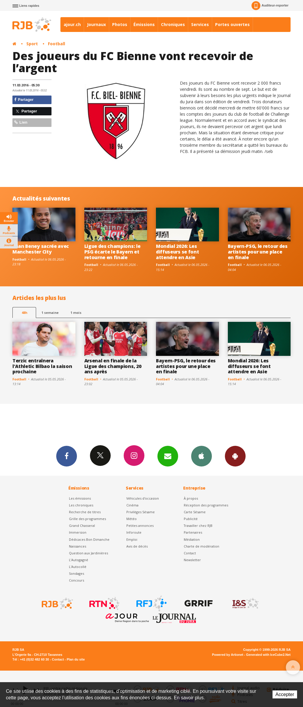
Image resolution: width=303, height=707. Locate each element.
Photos (119, 24)
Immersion (77, 532)
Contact (190, 553)
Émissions (144, 24)
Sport (32, 43)
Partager (23, 99)
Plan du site (76, 659)
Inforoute (133, 532)
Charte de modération (201, 546)
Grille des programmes (87, 519)
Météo (131, 519)
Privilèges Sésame (140, 512)
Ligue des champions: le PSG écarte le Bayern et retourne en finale (112, 252)
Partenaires (193, 532)
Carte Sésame (195, 512)
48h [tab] (24, 312)
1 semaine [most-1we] (50, 312)
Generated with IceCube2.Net (268, 654)
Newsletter (192, 560)
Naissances (77, 546)
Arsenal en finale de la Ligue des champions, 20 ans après (112, 366)
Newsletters (167, 456)
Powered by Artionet (227, 654)
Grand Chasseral (82, 525)
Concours (76, 580)
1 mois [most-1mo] (75, 312)
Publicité (191, 519)
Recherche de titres (85, 512)
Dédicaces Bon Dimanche (89, 539)
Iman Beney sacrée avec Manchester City (40, 249)
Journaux (96, 24)
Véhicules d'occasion (142, 498)
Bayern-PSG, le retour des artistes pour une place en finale (258, 252)
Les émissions (80, 498)
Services (200, 24)
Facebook (66, 456)
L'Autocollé (77, 567)
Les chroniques (81, 505)
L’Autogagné (78, 560)
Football (56, 43)
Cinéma (132, 505)
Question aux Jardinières (88, 553)
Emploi (131, 539)
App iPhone (201, 456)
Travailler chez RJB (198, 525)
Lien (20, 122)
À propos (191, 498)
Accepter (284, 694)
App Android (235, 456)
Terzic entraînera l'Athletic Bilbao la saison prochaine (42, 366)
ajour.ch (72, 24)
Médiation (192, 539)
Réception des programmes (206, 505)
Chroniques (173, 24)
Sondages (76, 573)
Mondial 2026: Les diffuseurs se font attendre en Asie (177, 252)
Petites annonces (140, 525)
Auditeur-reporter (270, 5)
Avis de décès (137, 546)
